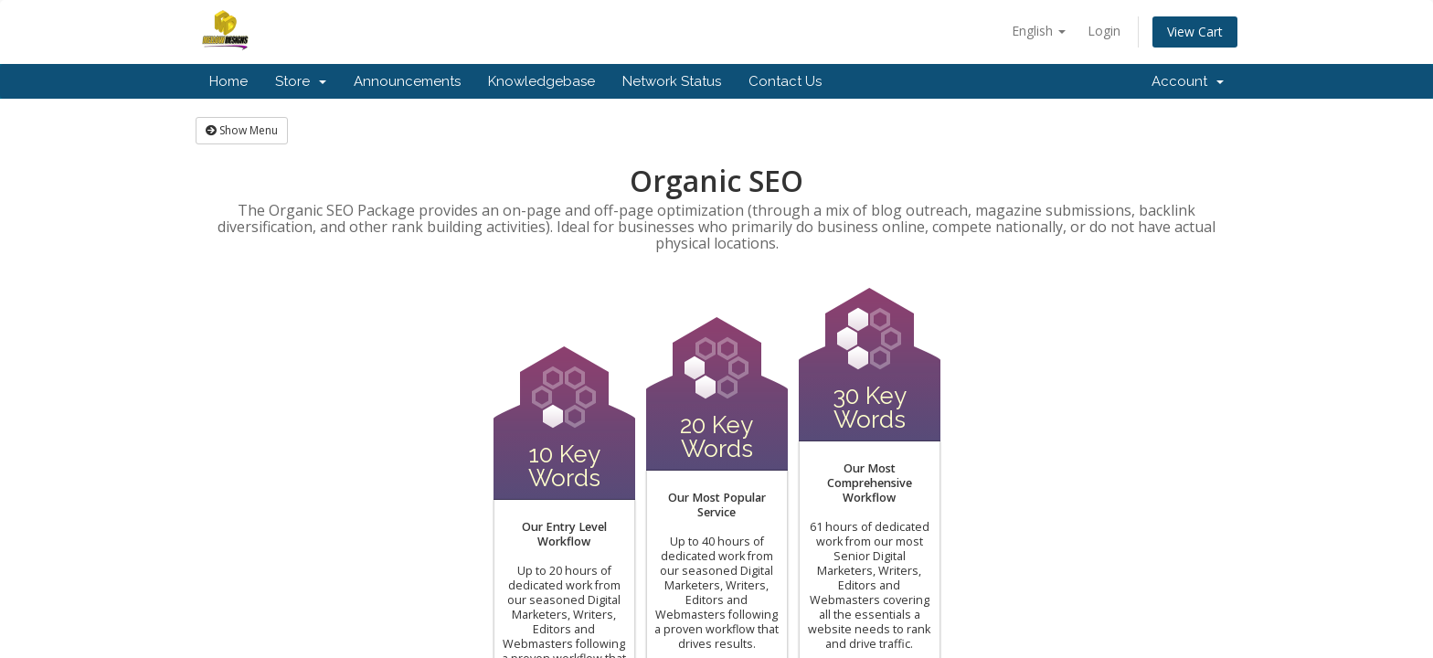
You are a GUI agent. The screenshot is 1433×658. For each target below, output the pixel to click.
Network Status (671, 81)
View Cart (1195, 31)
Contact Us (785, 81)
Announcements (407, 81)
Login (1104, 30)
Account (1188, 81)
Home (228, 81)
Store (300, 81)
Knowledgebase (541, 81)
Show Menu (242, 130)
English (1039, 30)
